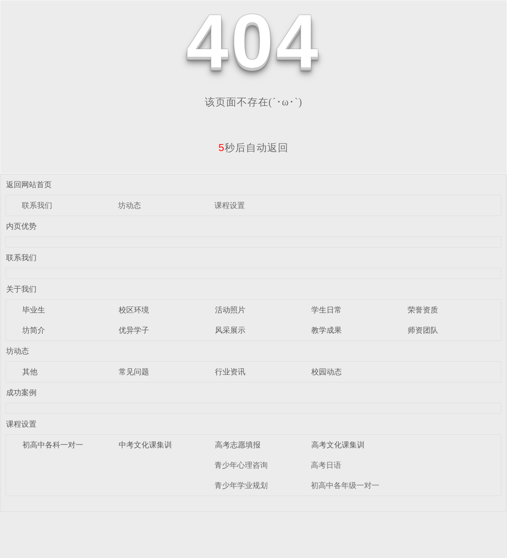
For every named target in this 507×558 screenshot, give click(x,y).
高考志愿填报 (238, 444)
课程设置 (229, 205)
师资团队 (423, 330)
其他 (30, 371)
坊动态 (129, 205)
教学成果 (326, 330)
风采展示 (230, 330)
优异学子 (134, 330)
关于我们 (21, 289)
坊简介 (33, 330)
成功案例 (21, 392)
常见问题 (134, 371)
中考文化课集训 (145, 444)
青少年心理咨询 (241, 465)
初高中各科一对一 (52, 444)
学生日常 (326, 309)
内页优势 (21, 226)
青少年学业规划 (241, 485)
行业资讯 (230, 371)
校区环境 (134, 309)
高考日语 (326, 465)
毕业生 (33, 309)
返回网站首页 (29, 184)
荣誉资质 (423, 309)
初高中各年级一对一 (345, 485)
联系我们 (37, 205)
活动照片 (230, 309)
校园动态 (326, 371)
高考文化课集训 (338, 444)
